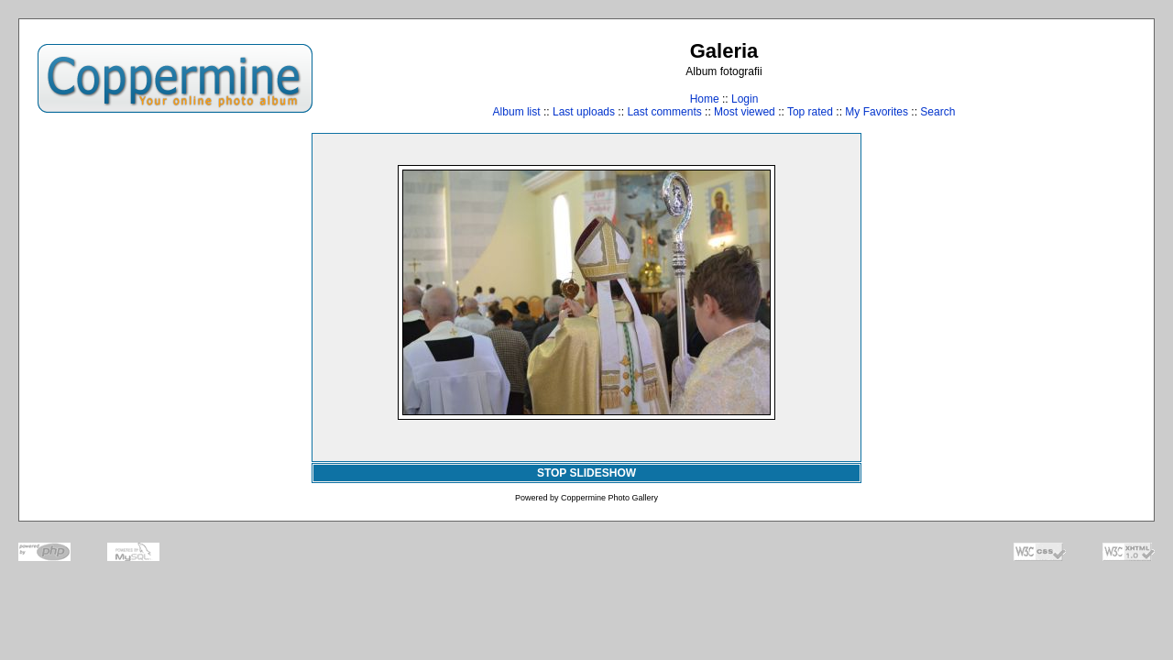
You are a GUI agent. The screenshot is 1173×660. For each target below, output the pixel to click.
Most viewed (744, 111)
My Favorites (876, 111)
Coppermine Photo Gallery (609, 497)
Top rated (810, 111)
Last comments (664, 111)
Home (704, 99)
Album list (517, 111)
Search (937, 111)
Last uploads (584, 111)
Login (744, 99)
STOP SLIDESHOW (586, 473)
